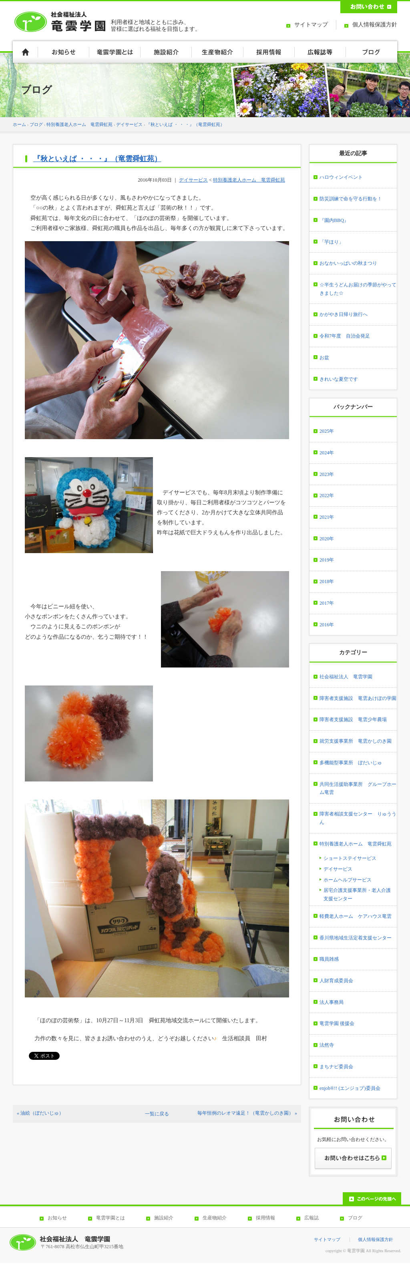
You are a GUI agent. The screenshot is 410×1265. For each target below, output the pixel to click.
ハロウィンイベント (341, 177)
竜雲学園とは (110, 1218)
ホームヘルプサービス (348, 880)
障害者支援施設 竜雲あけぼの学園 (358, 698)
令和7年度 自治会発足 (345, 336)
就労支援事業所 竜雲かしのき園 (356, 741)
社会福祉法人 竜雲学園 (346, 676)
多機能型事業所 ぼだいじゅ (351, 762)
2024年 (327, 453)
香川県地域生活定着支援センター (356, 938)
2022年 (327, 495)
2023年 (327, 474)
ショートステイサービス (350, 858)
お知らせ (57, 1218)
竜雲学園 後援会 (337, 1023)
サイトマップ (311, 25)
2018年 (327, 581)
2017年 (327, 603)
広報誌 (311, 1218)
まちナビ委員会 (336, 1066)
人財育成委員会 (336, 980)
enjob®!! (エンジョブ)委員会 (350, 1088)
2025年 (327, 431)
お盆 (324, 357)
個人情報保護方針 (374, 25)
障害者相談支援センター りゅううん (358, 818)
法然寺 (327, 1045)
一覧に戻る (157, 1114)
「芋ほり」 (332, 242)
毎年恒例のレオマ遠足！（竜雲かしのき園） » (247, 1113)
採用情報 (265, 1218)
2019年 (327, 560)
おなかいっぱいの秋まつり (348, 263)
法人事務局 (332, 1002)
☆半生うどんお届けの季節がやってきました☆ (358, 289)
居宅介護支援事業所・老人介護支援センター (357, 894)
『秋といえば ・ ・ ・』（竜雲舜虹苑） (185, 124)
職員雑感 (329, 959)
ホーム (19, 124)
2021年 (327, 517)
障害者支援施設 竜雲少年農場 (353, 719)
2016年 (327, 625)
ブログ (36, 124)
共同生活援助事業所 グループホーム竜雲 (358, 788)
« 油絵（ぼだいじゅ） (40, 1113)
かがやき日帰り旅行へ (344, 314)
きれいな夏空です (339, 379)
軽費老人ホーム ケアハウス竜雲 (356, 916)
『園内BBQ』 (334, 220)
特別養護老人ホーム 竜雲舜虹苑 (79, 124)
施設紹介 (163, 1218)
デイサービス (129, 124)
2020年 (327, 539)
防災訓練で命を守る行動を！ (351, 199)
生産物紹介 (215, 1218)
